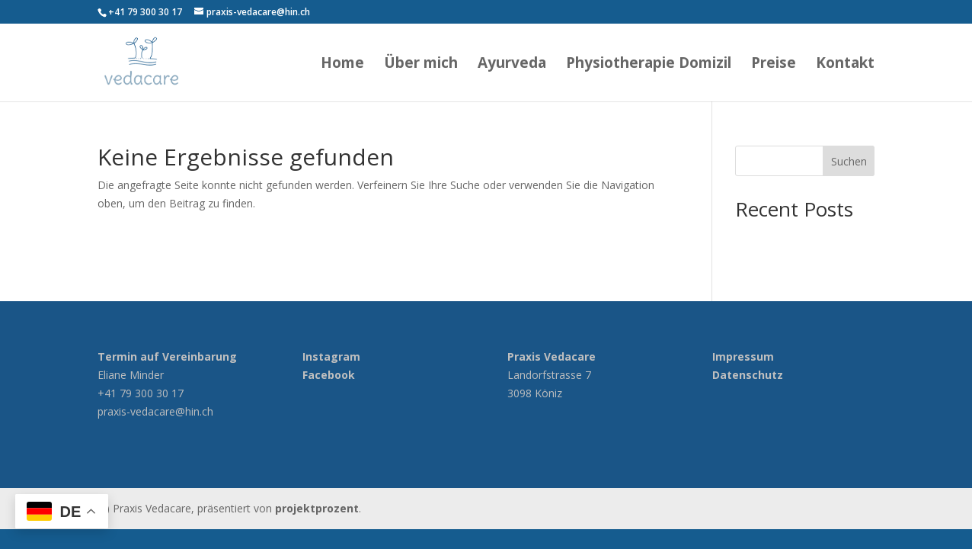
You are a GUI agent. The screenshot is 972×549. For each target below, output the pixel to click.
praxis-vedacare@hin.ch (155, 411)
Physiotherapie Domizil (648, 64)
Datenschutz (747, 375)
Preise (773, 64)
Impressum (743, 356)
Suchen (849, 161)
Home (342, 64)
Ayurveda (512, 64)
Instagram (331, 356)
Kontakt (845, 64)
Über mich (421, 64)
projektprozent (317, 508)
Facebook (328, 375)
